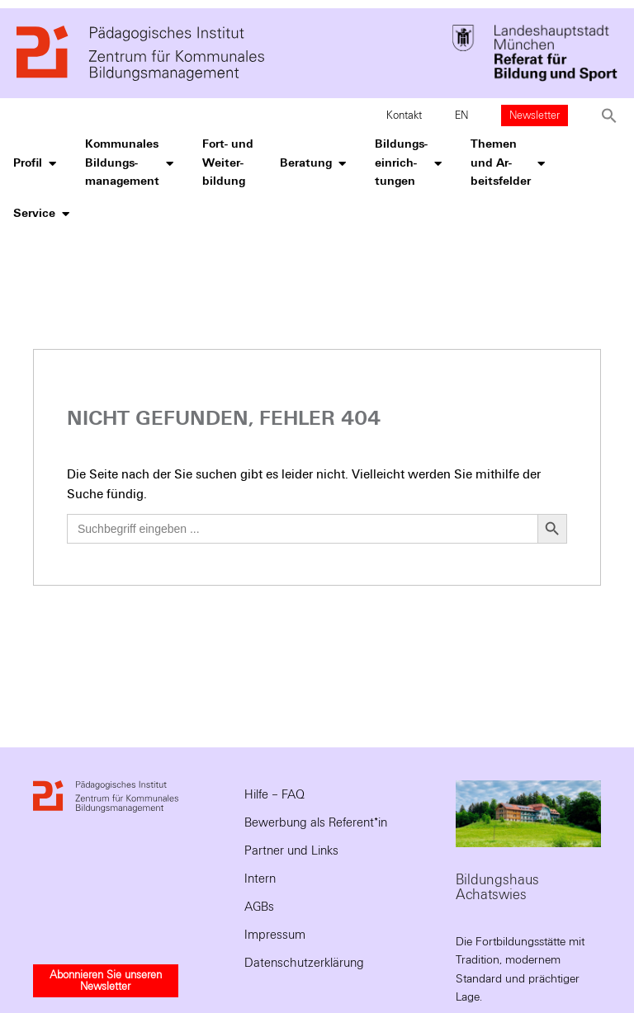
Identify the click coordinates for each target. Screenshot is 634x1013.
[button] (609, 115)
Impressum (274, 934)
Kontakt (404, 115)
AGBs (259, 906)
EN (461, 115)
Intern (260, 878)
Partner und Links (291, 850)
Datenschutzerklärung (304, 962)
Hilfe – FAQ (274, 794)
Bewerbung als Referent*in (315, 822)
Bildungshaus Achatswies (497, 887)
